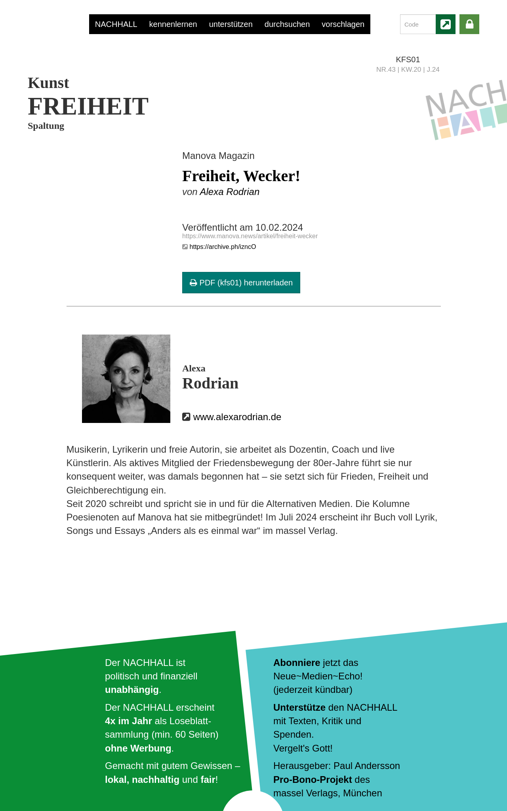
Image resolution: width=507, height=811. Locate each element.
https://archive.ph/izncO (222, 246)
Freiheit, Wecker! (241, 176)
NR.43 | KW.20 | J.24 (408, 69)
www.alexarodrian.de (237, 416)
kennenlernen (173, 24)
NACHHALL (116, 24)
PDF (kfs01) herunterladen (241, 282)
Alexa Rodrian (229, 191)
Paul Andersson (367, 765)
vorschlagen (343, 24)
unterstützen (231, 24)
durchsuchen (287, 24)
